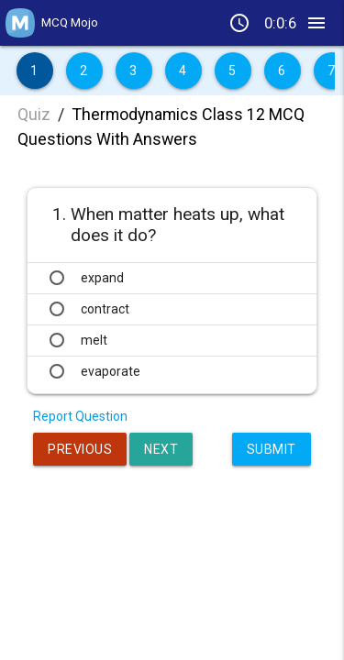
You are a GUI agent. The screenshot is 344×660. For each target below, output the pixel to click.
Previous (80, 449)
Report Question (80, 416)
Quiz (33, 114)
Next (161, 449)
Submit (271, 449)
